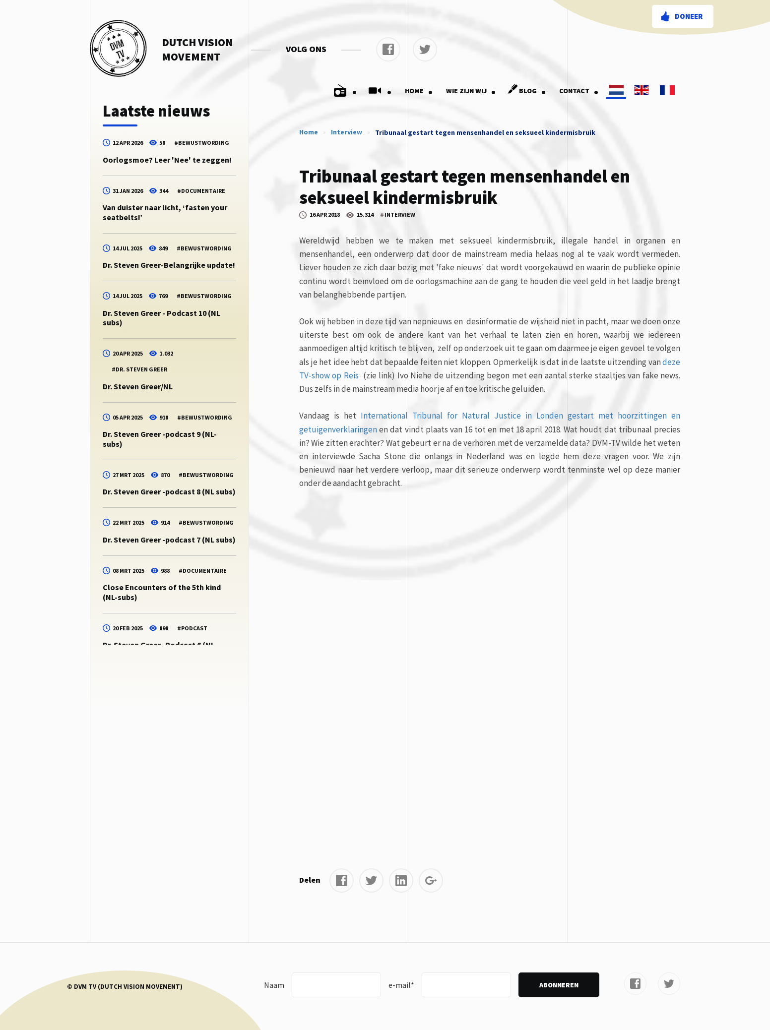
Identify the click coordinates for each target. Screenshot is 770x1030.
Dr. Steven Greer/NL (138, 386)
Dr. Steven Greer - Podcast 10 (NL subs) (161, 317)
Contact (579, 90)
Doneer (689, 16)
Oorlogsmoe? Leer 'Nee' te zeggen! (167, 160)
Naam (274, 985)
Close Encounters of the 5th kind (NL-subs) (162, 592)
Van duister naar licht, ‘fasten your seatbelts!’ (165, 212)
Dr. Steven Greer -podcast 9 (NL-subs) (160, 438)
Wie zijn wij (471, 90)
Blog (525, 90)
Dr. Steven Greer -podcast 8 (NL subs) (169, 491)
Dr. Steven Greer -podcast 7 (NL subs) (169, 540)
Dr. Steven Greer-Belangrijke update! (169, 265)
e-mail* (401, 985)
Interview (346, 131)
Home (419, 90)
